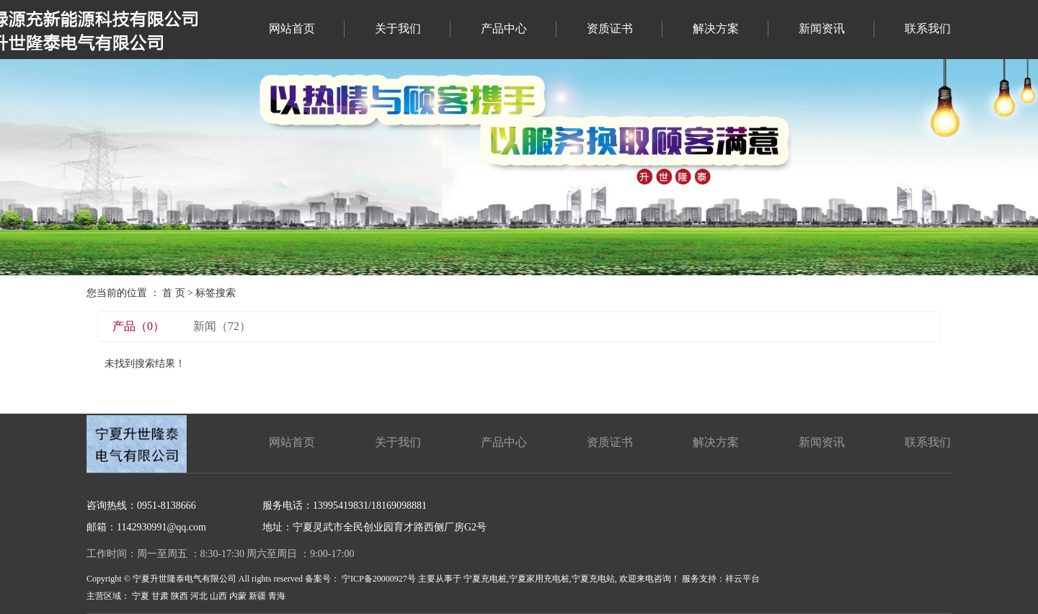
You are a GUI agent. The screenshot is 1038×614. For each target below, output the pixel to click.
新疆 (257, 596)
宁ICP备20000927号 (379, 579)
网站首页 (292, 28)
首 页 (173, 293)
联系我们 (928, 28)
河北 (199, 596)
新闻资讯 (822, 28)
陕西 (179, 596)
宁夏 (140, 596)
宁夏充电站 (593, 579)
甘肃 (160, 596)
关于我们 (398, 28)
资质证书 (610, 28)
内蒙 (238, 596)
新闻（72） (222, 326)
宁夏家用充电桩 (539, 579)
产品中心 (504, 28)
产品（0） (138, 326)
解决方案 (716, 28)
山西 (218, 596)
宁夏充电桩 (485, 579)
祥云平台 (742, 579)
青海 (276, 596)
